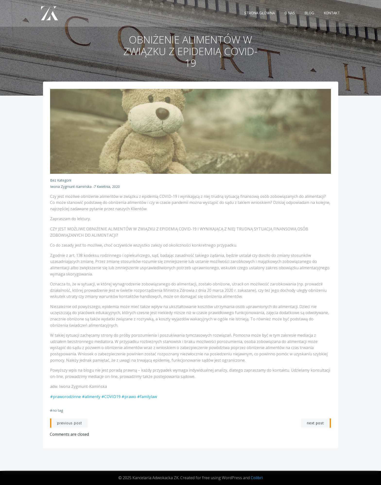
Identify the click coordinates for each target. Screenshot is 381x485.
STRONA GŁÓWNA (259, 13)
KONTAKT (332, 13)
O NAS (290, 13)
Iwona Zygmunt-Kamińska (71, 187)
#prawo (128, 397)
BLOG (309, 13)
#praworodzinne (65, 397)
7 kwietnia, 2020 (107, 187)
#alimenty (91, 397)
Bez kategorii (60, 181)
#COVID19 (111, 397)
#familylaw (147, 397)
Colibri (257, 477)
